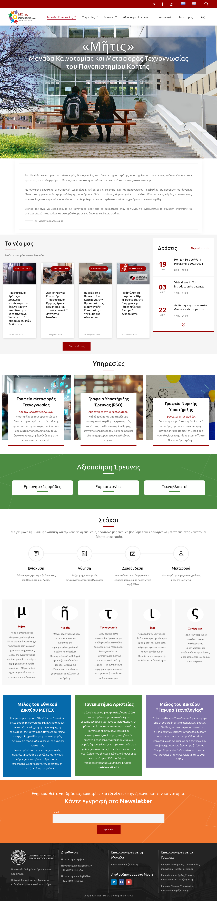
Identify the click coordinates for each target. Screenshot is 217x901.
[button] (77, 346)
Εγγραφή (108, 829)
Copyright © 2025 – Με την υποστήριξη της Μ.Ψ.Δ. (108, 895)
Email (56, 812)
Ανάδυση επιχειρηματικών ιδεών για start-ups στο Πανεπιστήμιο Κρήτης (190, 309)
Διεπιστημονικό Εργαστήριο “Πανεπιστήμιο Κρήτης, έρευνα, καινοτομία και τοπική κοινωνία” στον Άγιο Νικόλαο (57, 305)
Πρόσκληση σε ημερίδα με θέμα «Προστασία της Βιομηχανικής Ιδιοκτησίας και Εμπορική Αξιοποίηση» (132, 303)
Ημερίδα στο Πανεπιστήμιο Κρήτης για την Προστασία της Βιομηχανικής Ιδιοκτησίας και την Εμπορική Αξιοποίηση (94, 305)
